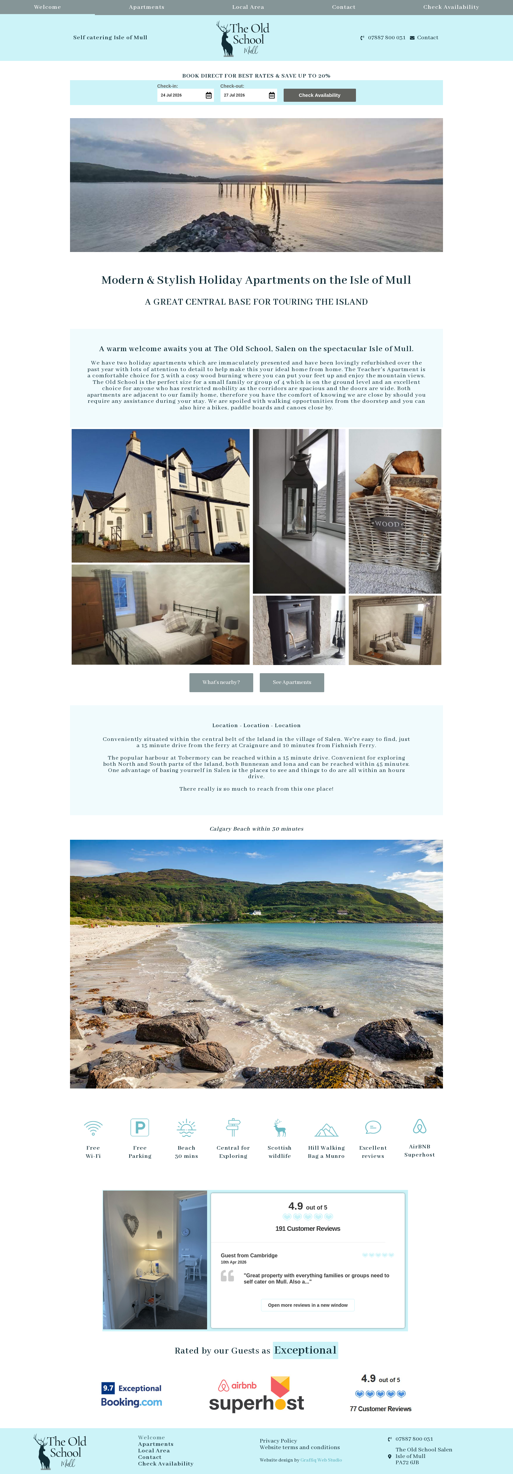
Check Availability (451, 7)
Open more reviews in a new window (308, 1305)
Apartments (147, 7)
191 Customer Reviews (307, 1228)
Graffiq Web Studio (321, 1460)
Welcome (47, 7)
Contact (344, 7)
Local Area (248, 7)
